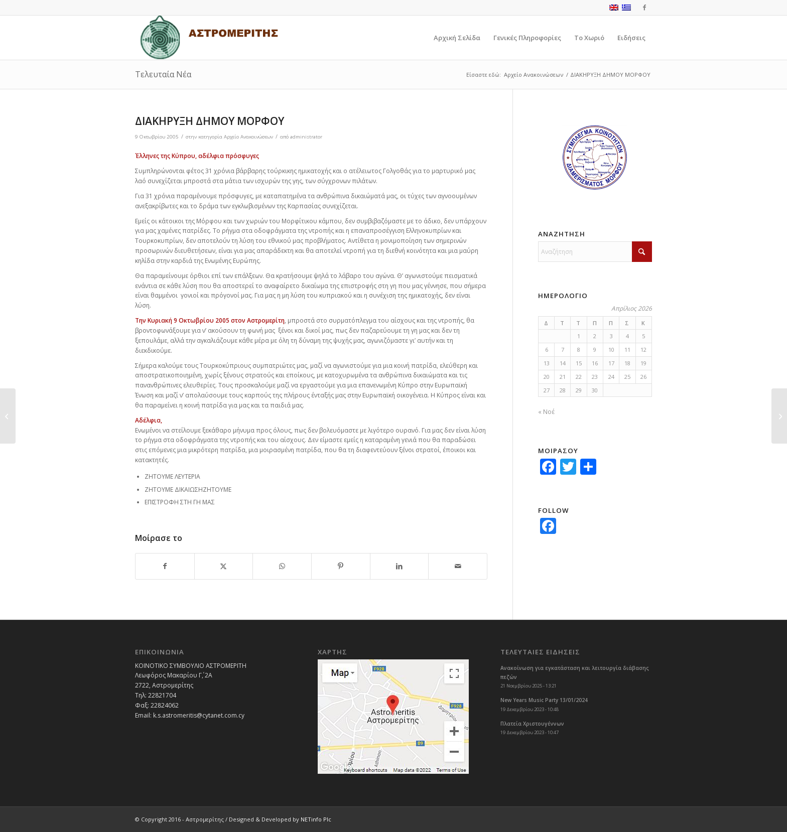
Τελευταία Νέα (163, 74)
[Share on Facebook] (165, 566)
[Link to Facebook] (644, 7)
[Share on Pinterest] (341, 566)
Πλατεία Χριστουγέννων (532, 723)
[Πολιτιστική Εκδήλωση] (8, 416)
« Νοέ (546, 411)
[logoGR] (209, 38)
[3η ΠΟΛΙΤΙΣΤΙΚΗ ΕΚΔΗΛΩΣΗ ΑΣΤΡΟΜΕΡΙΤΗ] (779, 416)
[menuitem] (457, 38)
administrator (306, 136)
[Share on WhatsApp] (282, 566)
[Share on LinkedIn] (399, 566)
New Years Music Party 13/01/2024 (544, 700)
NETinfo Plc (316, 819)
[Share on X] (224, 566)
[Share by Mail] (458, 566)
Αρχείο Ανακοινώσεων (248, 136)
